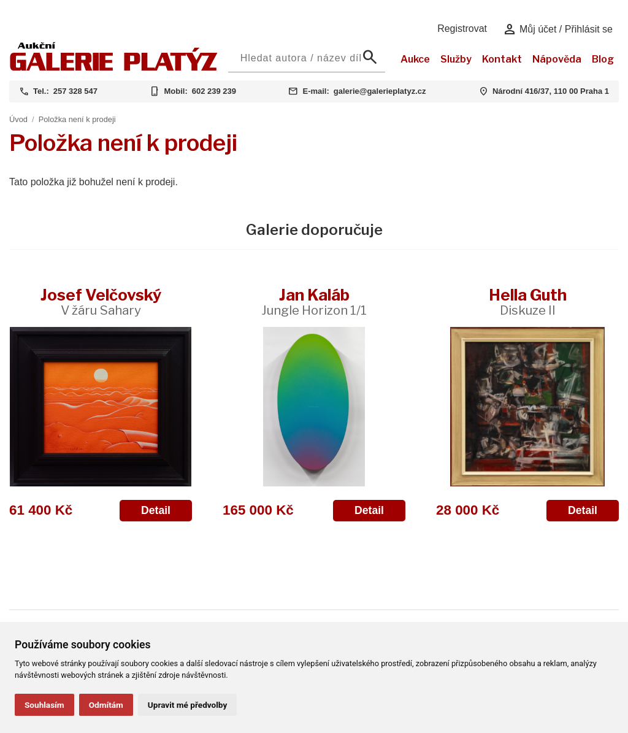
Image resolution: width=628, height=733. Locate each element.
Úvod (18, 119)
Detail (155, 510)
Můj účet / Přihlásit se (557, 29)
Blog (603, 59)
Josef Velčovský (100, 301)
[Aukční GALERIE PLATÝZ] (113, 68)
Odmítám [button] (106, 705)
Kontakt (502, 59)
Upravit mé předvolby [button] (187, 705)
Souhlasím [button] (44, 705)
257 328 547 (75, 91)
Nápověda (556, 59)
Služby (456, 59)
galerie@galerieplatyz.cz (380, 91)
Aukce (415, 59)
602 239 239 (214, 91)
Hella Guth (528, 301)
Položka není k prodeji (77, 119)
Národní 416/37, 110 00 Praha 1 (550, 91)
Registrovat (462, 28)
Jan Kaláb (314, 301)
